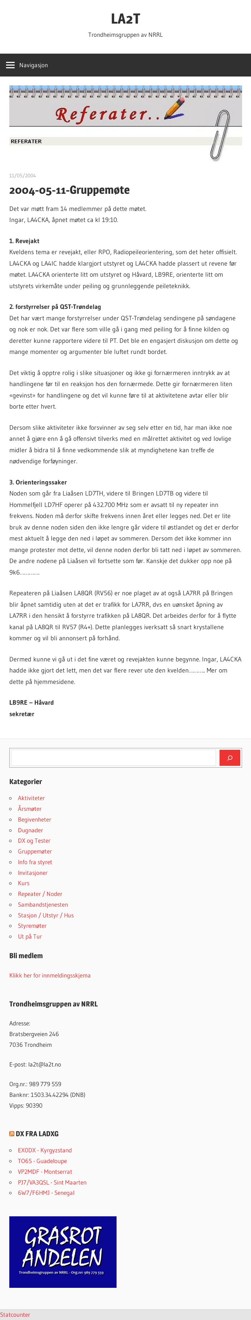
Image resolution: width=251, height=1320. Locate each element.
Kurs (23, 883)
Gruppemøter (35, 851)
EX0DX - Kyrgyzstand (45, 1150)
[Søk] (230, 757)
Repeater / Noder (40, 893)
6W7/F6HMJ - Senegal (46, 1192)
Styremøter (32, 925)
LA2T (125, 18)
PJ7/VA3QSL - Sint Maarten (52, 1182)
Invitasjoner (33, 872)
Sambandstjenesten (43, 904)
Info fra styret (35, 862)
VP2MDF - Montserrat (45, 1171)
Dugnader (30, 830)
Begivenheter (34, 819)
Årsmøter (29, 808)
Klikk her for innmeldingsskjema (50, 975)
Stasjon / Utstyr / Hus (46, 915)
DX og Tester (34, 840)
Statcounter (15, 1314)
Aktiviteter (31, 798)
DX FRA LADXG (37, 1133)
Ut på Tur (30, 936)
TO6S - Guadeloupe (42, 1160)
